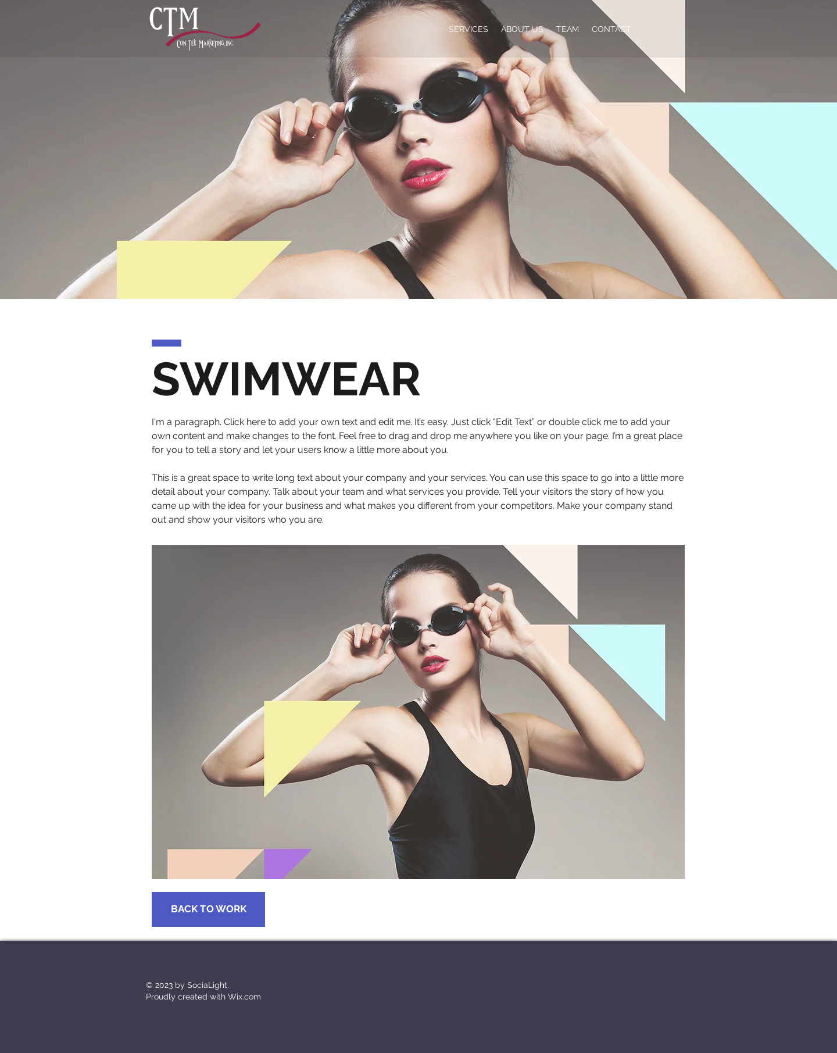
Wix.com (244, 996)
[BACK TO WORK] (208, 909)
